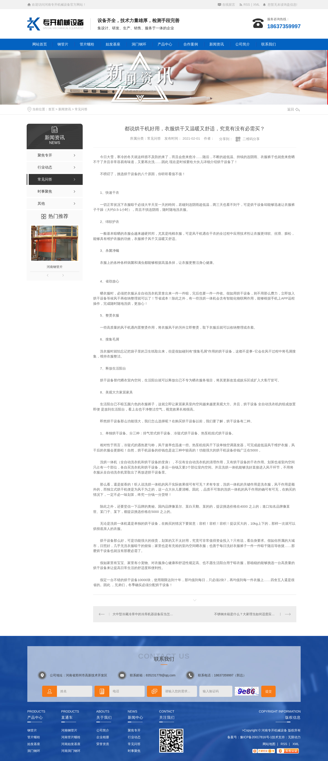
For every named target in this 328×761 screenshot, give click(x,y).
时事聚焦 (134, 751)
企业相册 (102, 737)
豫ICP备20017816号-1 (256, 737)
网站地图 (269, 744)
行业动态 (134, 737)
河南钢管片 (55, 267)
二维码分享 (251, 139)
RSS (246, 4)
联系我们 (268, 44)
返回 (293, 109)
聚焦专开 (134, 730)
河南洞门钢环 (70, 751)
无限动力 (294, 737)
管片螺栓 (87, 44)
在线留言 (228, 4)
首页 (51, 109)
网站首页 (39, 44)
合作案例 (190, 44)
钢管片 (62, 44)
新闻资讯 (216, 44)
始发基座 (113, 44)
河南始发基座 (70, 744)
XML (256, 4)
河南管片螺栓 (70, 737)
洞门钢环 (139, 44)
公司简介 (242, 44)
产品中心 (165, 44)
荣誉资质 (102, 744)
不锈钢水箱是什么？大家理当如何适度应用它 (246, 614)
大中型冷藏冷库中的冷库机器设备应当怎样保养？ (144, 614)
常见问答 (81, 109)
